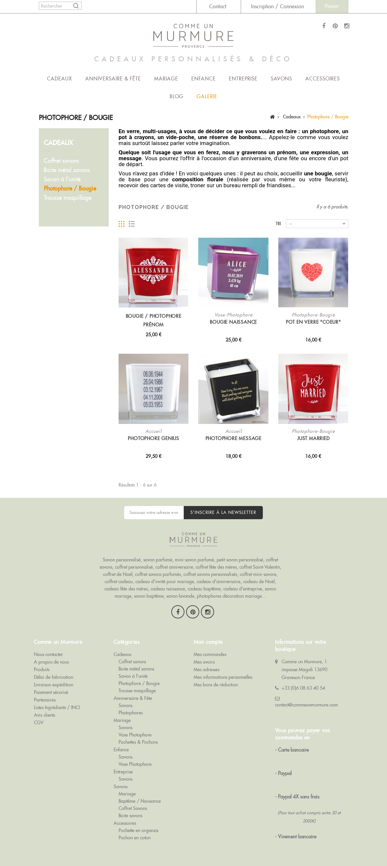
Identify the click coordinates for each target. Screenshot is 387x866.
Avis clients (44, 710)
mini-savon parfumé (194, 560)
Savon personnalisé (122, 560)
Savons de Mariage (103, 847)
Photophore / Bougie (70, 188)
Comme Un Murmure (58, 847)
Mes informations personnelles (223, 672)
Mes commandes (210, 650)
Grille (122, 224)
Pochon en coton (135, 833)
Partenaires (45, 695)
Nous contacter (48, 650)
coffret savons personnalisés (210, 574)
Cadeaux (59, 78)
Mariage (166, 78)
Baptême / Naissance (140, 796)
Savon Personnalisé (225, 847)
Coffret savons (61, 160)
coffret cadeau (119, 581)
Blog (176, 96)
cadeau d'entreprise (242, 589)
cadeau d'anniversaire (218, 581)
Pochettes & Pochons (138, 737)
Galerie (207, 96)
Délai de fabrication (53, 672)
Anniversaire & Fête (113, 78)
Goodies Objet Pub (103, 854)
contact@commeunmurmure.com (306, 700)
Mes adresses (206, 665)
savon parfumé (157, 560)
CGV (38, 718)
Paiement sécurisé (51, 688)
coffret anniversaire (174, 567)
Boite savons (130, 811)
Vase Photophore (135, 730)
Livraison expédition (53, 680)
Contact (217, 6)
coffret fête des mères (216, 567)
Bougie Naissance (233, 322)
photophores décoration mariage (229, 596)
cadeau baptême (204, 589)
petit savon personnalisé (240, 560)
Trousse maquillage (68, 197)
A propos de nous (51, 657)
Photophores (131, 708)
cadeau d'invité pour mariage (164, 581)
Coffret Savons (133, 804)
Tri (278, 223)
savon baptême (149, 596)
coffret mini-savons (258, 574)
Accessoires (322, 78)
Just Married (313, 438)
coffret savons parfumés (158, 574)
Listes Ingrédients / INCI (57, 703)
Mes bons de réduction (216, 680)
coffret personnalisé (134, 567)
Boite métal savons (67, 170)
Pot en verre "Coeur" (313, 322)
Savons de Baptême (182, 847)
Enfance (203, 78)
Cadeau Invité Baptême (56, 854)
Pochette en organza (138, 826)
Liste (132, 224)
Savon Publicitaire (267, 847)
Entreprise (243, 78)
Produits (41, 665)
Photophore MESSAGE (234, 438)
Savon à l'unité (62, 179)
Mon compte (208, 637)
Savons (281, 78)
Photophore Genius (153, 438)
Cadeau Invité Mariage (312, 847)
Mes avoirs (204, 657)
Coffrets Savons (143, 847)
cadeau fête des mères (126, 589)
